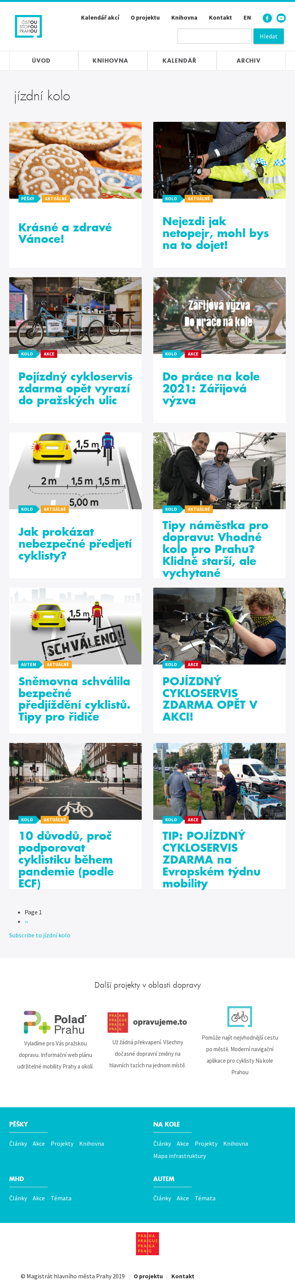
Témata (61, 1198)
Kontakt (220, 17)
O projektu (145, 17)
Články (18, 1143)
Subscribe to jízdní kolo (39, 935)
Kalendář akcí (100, 17)
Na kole (167, 1124)
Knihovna (184, 17)
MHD (17, 1179)
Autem (164, 1179)
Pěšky (19, 1124)
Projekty (62, 1143)
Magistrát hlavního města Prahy (69, 1270)
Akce (39, 1143)
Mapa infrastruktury (179, 1156)
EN (247, 17)
